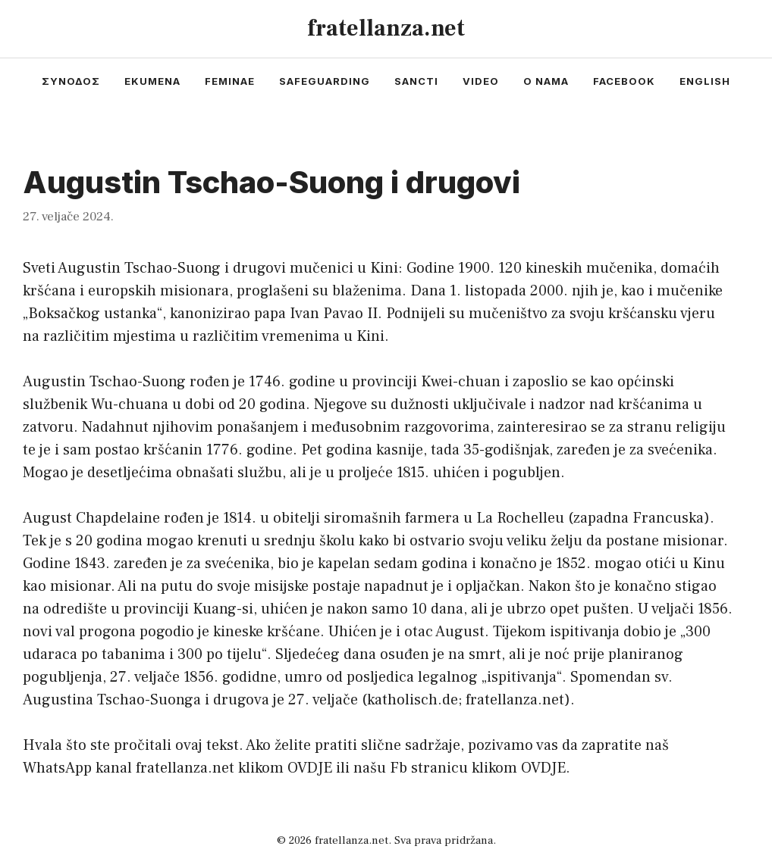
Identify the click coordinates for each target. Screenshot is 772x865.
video (481, 81)
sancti (416, 81)
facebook (624, 81)
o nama (546, 81)
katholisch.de (412, 700)
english (704, 81)
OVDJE (309, 768)
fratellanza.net (386, 28)
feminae (230, 81)
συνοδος (71, 81)
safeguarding (324, 81)
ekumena (152, 81)
